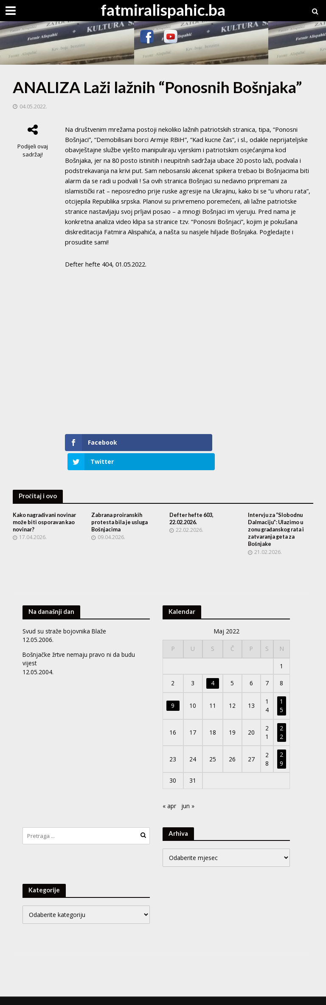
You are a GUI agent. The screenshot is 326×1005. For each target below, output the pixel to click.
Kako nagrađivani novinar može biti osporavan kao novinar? (44, 507)
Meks (98, 994)
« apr (169, 792)
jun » (187, 792)
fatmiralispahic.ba (163, 9)
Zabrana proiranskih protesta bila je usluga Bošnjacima (121, 507)
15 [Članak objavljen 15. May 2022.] (281, 692)
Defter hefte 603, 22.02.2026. (192, 504)
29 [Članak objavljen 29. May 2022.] (281, 745)
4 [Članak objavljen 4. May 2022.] (212, 669)
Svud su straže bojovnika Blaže (65, 617)
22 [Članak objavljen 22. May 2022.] (281, 718)
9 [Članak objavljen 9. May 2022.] (172, 692)
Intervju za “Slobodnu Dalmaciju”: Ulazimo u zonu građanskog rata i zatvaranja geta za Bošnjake (278, 515)
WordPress (154, 994)
